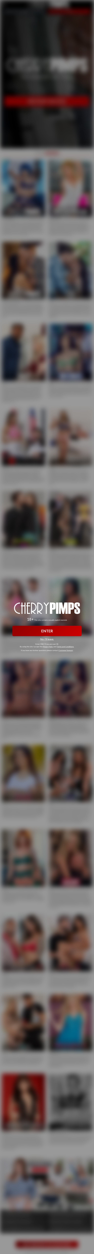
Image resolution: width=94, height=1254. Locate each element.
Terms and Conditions (65, 647)
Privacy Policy (48, 647)
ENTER (47, 631)
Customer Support (66, 650)
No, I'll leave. (47, 639)
